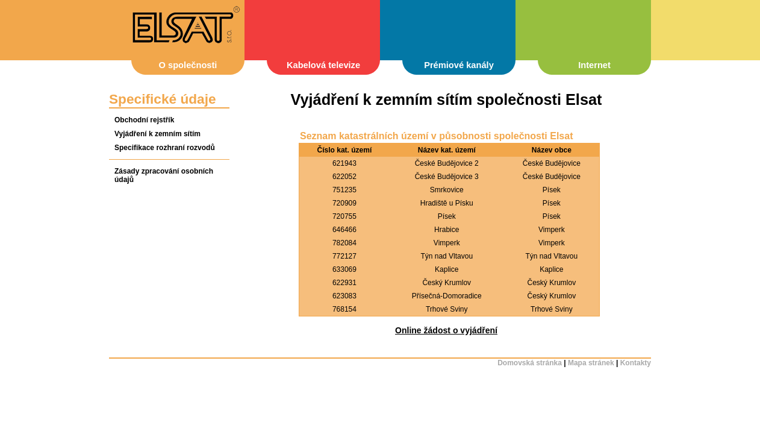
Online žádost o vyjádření (446, 330)
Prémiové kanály (459, 65)
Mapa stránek (591, 363)
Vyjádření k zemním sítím (157, 134)
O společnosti (188, 65)
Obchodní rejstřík (144, 120)
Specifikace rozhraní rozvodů (164, 147)
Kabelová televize (323, 65)
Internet (594, 65)
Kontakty (635, 363)
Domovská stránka (529, 363)
